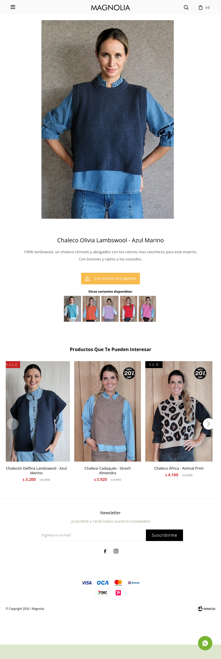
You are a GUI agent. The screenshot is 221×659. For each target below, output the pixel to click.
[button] (208, 424)
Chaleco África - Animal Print (178, 468)
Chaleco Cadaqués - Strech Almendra (108, 470)
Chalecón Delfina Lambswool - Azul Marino (36, 470)
